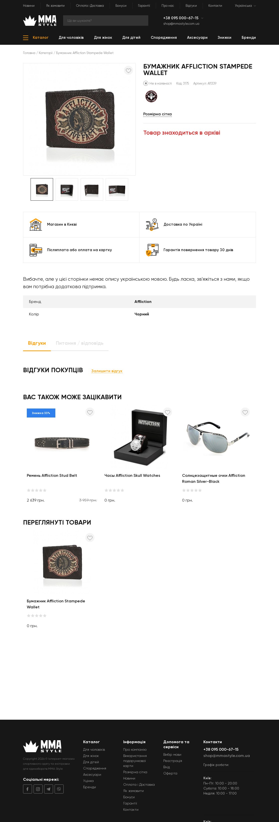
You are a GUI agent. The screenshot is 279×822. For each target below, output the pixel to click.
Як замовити (55, 6)
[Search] (105, 20)
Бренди (89, 787)
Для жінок (91, 756)
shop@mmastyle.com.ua (181, 24)
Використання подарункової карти (135, 761)
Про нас (168, 6)
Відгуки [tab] (37, 343)
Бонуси (120, 6)
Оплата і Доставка (90, 6)
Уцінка (88, 781)
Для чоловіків (94, 749)
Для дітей (91, 762)
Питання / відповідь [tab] (79, 343)
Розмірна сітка (157, 114)
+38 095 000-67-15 (181, 18)
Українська (243, 6)
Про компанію (135, 749)
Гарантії (144, 6)
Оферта (170, 773)
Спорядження (94, 768)
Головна (29, 53)
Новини (29, 6)
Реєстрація (172, 761)
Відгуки (191, 6)
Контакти (215, 6)
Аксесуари (92, 774)
